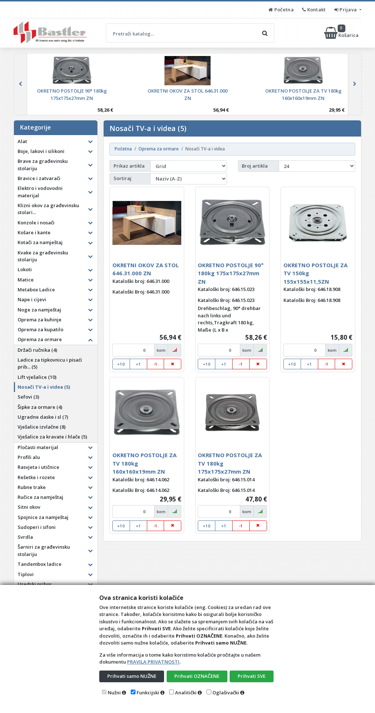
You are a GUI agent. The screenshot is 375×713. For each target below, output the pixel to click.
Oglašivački (225, 692)
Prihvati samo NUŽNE (131, 676)
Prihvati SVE (252, 676)
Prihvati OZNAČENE (196, 676)
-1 (155, 364)
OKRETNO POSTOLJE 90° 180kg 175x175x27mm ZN (231, 273)
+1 (138, 364)
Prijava (346, 9)
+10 (121, 364)
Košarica (342, 33)
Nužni (114, 692)
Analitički (186, 692)
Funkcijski (148, 692)
